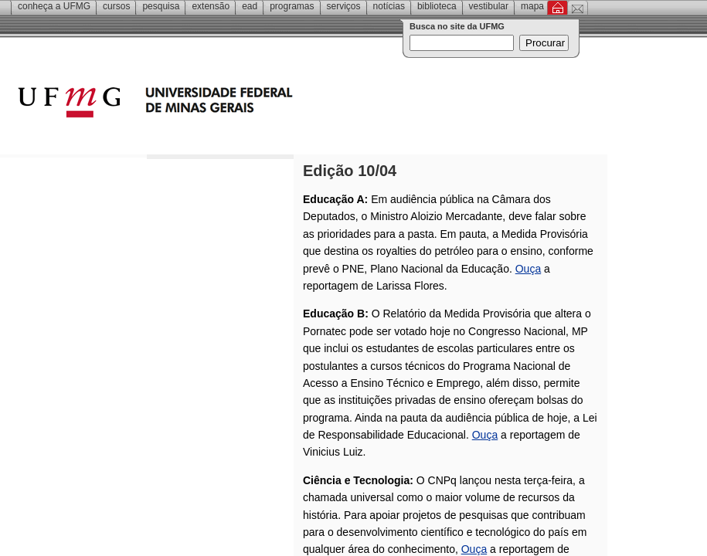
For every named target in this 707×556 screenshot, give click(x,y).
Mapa (532, 6)
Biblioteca (437, 6)
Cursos (116, 6)
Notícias (389, 6)
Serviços (344, 6)
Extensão (210, 6)
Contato (577, 8)
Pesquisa (160, 6)
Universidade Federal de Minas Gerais (243, 104)
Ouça (528, 269)
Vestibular (488, 6)
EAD (249, 6)
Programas (292, 6)
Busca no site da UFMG (457, 26)
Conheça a (54, 6)
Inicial (557, 8)
